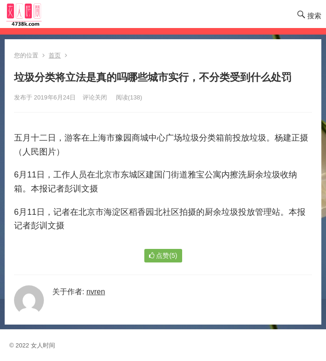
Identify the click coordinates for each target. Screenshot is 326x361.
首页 (55, 55)
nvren (95, 292)
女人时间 (43, 345)
